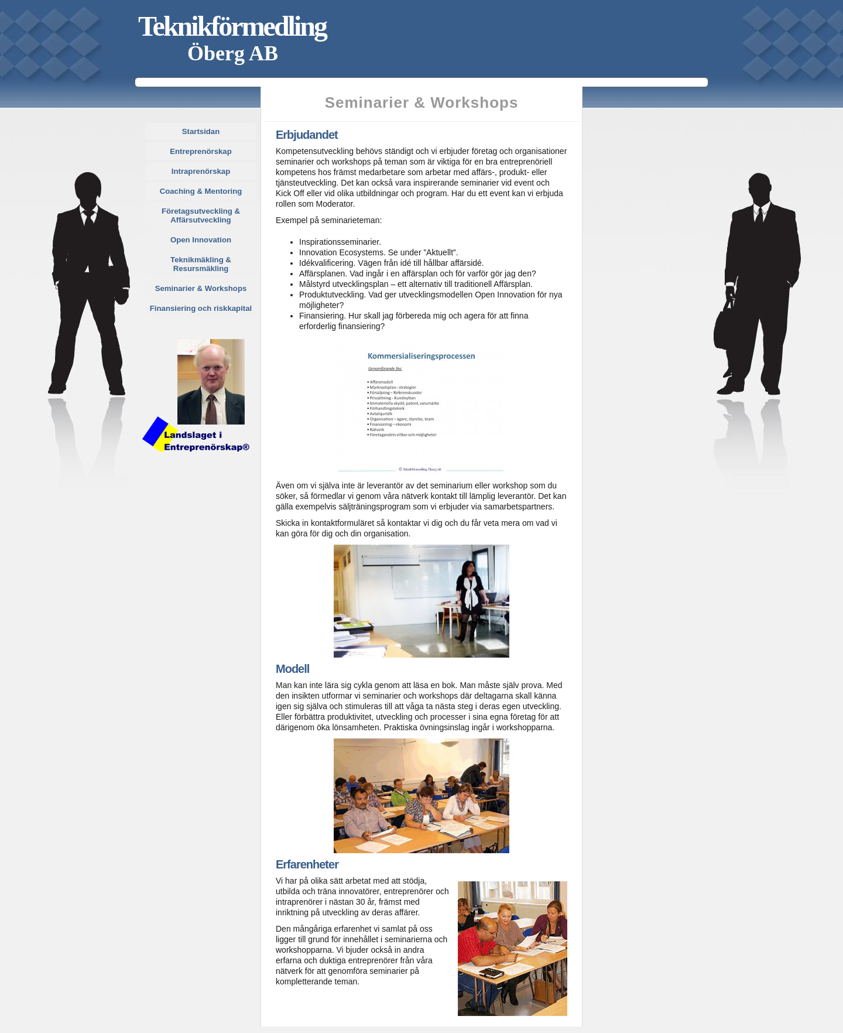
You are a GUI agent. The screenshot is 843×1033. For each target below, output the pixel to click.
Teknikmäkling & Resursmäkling (200, 264)
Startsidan (201, 131)
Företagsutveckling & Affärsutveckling (201, 215)
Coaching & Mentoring (201, 191)
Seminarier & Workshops (201, 288)
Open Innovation (200, 239)
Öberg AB (232, 53)
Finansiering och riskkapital (201, 308)
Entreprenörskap (201, 151)
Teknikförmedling (232, 26)
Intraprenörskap (201, 171)
